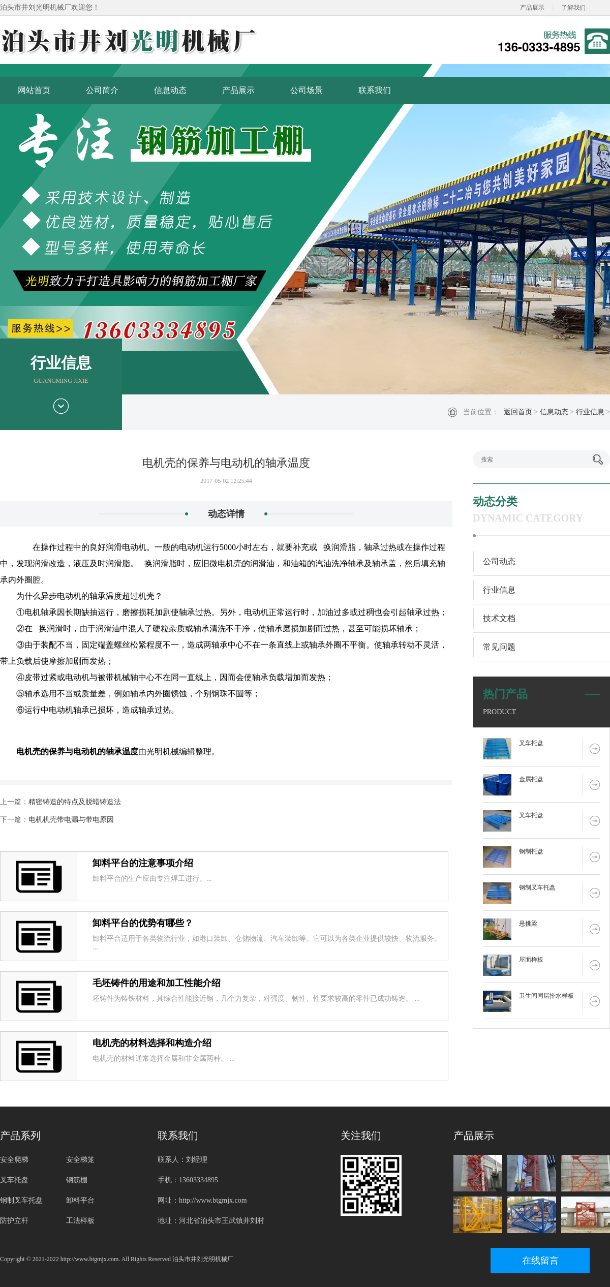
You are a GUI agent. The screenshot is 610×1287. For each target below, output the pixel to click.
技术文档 (499, 618)
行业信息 (590, 412)
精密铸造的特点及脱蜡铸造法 (74, 802)
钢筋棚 (76, 1180)
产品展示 (532, 7)
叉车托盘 (531, 743)
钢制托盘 (531, 851)
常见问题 (499, 646)
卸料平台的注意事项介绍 (143, 863)
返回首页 (518, 412)
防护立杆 (14, 1220)
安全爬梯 (14, 1159)
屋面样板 (531, 959)
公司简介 (102, 90)
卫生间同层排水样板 (546, 995)
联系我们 (374, 90)
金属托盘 (531, 779)
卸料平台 (80, 1200)
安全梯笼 (80, 1159)
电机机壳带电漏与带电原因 (71, 819)
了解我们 (573, 7)
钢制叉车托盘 (537, 887)
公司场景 (306, 90)
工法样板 (80, 1220)
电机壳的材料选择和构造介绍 (152, 1043)
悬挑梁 (528, 923)
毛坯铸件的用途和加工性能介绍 (157, 983)
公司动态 (499, 561)
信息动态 (170, 90)
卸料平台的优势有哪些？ (143, 923)
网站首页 (34, 90)
